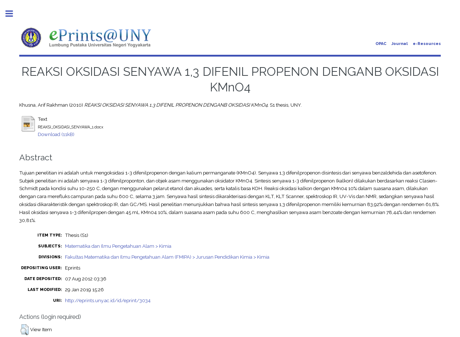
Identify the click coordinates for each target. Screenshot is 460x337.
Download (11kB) (56, 134)
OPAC (380, 43)
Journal (399, 43)
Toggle (13, 13)
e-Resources (427, 43)
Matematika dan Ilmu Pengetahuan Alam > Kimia (118, 246)
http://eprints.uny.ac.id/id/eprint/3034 (108, 300)
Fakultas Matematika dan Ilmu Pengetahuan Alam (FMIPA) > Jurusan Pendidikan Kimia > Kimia (167, 257)
